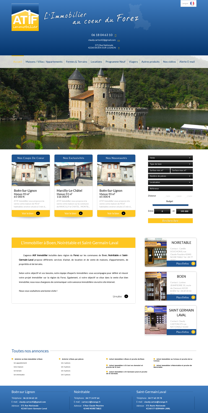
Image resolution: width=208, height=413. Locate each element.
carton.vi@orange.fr (91, 402)
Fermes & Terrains (76, 61)
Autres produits (150, 61)
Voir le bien (31, 213)
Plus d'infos (185, 263)
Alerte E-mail (187, 61)
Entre (150, 210)
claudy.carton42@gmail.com (102, 40)
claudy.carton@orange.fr (155, 402)
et (174, 210)
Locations (96, 61)
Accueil (17, 61)
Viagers (133, 61)
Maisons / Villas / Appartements (44, 61)
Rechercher (170, 220)
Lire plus (120, 296)
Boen (104, 255)
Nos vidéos (169, 61)
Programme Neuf (115, 61)
